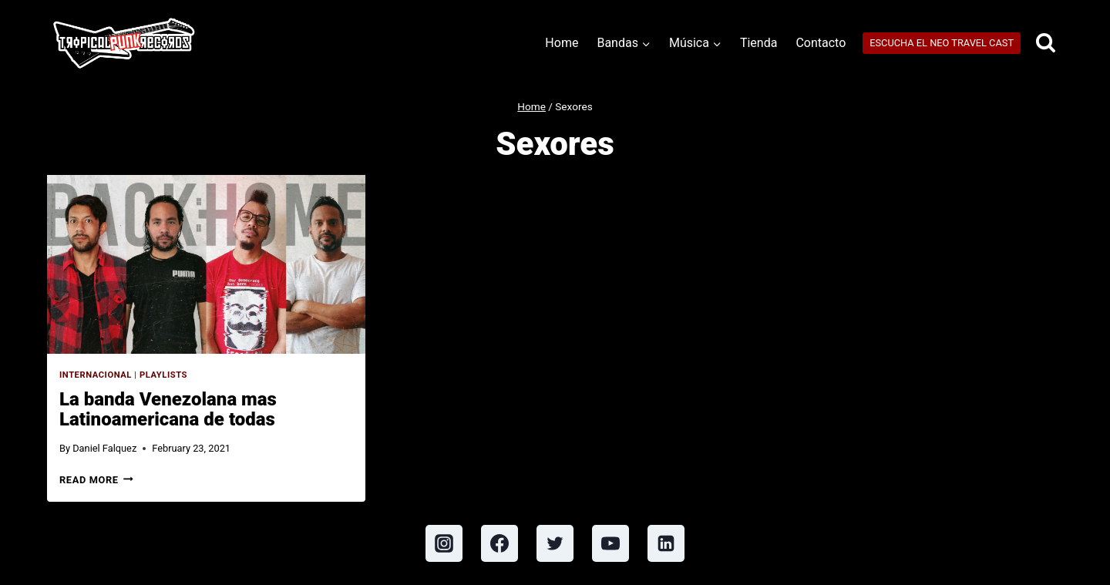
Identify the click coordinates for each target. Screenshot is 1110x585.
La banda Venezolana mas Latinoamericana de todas (168, 409)
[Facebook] (499, 543)
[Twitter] (555, 543)
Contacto (821, 42)
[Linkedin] (666, 543)
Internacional (95, 375)
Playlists (163, 375)
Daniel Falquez (104, 448)
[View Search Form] (1045, 43)
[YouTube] (610, 543)
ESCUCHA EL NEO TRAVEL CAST (942, 43)
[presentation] (206, 264)
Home (561, 42)
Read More (96, 480)
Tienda (758, 42)
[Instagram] (444, 543)
